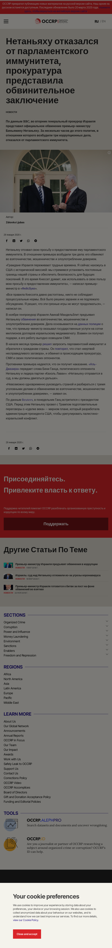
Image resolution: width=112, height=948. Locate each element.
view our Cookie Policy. (26, 920)
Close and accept (27, 934)
